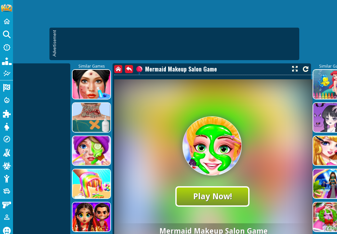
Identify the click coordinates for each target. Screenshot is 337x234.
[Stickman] (6, 178)
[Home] (6, 21)
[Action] (6, 100)
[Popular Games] (6, 60)
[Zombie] (6, 165)
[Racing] (6, 87)
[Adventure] (6, 139)
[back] (129, 69)
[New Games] (6, 47)
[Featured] (6, 73)
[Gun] (6, 204)
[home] (118, 69)
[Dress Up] (6, 126)
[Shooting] (6, 152)
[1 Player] (6, 217)
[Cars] (6, 191)
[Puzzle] (6, 113)
